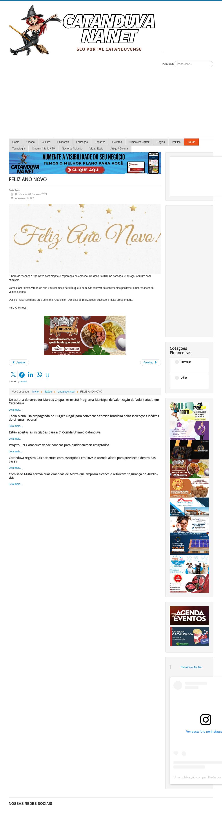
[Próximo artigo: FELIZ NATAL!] (150, 362)
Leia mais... (15, 409)
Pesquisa (168, 63)
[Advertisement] (111, 104)
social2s (23, 381)
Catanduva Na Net (191, 667)
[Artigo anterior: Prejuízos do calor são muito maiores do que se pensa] (19, 362)
